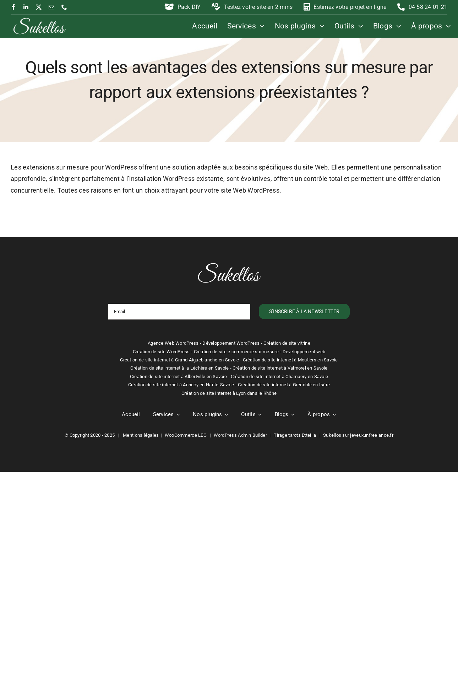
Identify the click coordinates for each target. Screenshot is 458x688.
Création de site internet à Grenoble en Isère (284, 384)
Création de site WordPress (161, 351)
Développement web (304, 351)
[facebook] (13, 7)
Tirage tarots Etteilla (295, 435)
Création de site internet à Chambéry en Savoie (279, 376)
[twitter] (39, 7)
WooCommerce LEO (186, 435)
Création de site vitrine (286, 343)
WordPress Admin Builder (240, 435)
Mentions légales (141, 435)
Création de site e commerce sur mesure (236, 351)
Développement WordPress (231, 343)
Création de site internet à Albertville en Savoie (178, 376)
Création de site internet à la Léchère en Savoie (179, 368)
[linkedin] (25, 7)
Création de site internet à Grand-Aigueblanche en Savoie (179, 359)
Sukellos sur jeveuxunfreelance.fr (358, 435)
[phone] (64, 7)
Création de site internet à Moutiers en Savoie (290, 359)
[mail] (51, 7)
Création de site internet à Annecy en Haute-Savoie (181, 384)
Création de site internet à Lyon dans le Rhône (229, 393)
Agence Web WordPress (173, 343)
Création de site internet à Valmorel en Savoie (280, 368)
